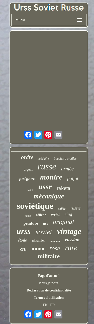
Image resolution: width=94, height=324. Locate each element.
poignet (27, 179)
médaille (43, 158)
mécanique (49, 196)
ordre (27, 157)
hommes (55, 241)
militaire (49, 256)
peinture (31, 223)
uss (45, 223)
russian (72, 239)
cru (23, 249)
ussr (45, 186)
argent (28, 169)
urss (23, 231)
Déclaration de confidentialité (49, 290)
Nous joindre (48, 283)
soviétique (35, 206)
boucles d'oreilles (65, 158)
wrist (55, 214)
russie (75, 208)
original (63, 221)
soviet (44, 232)
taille (28, 215)
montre (51, 177)
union (38, 249)
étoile (22, 240)
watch (30, 190)
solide (62, 209)
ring (68, 214)
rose (54, 248)
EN (45, 305)
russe (47, 166)
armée (67, 168)
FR (52, 305)
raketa (63, 188)
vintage (69, 231)
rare (71, 248)
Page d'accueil (48, 276)
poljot (72, 178)
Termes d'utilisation (49, 298)
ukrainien (38, 240)
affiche (41, 215)
